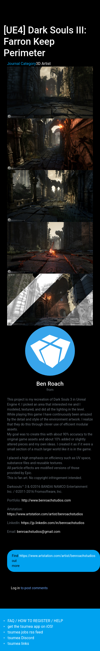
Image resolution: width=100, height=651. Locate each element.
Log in (15, 588)
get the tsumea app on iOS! (30, 626)
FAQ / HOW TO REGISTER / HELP (35, 621)
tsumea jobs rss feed (25, 632)
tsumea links (18, 643)
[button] (50, 92)
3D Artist (43, 63)
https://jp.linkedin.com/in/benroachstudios (52, 523)
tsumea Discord (21, 638)
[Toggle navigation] (10, 6)
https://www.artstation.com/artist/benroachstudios (45, 514)
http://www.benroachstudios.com (46, 500)
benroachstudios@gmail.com (38, 531)
